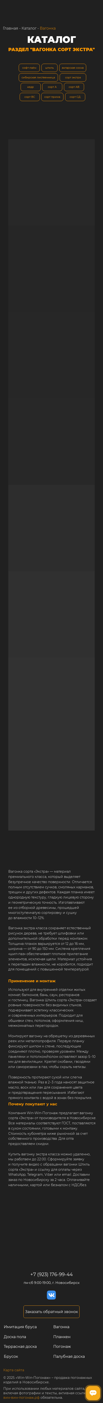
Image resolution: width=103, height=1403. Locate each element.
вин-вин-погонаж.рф (21, 1397)
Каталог (29, 28)
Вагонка (48, 28)
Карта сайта (13, 1370)
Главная (10, 28)
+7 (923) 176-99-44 (51, 1274)
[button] (51, 1312)
